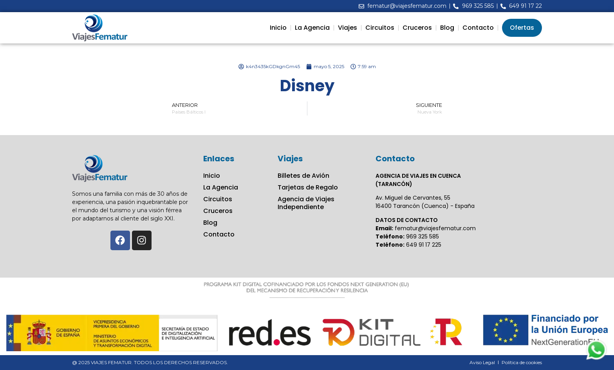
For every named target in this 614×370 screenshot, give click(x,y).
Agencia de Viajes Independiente (306, 203)
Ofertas (522, 27)
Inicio (278, 27)
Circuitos (379, 27)
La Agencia (312, 27)
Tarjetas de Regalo (308, 187)
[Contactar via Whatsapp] (596, 359)
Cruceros (417, 27)
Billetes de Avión (303, 176)
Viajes (347, 27)
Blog (447, 27)
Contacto (478, 27)
